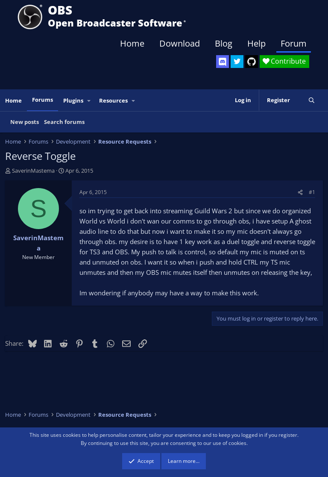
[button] (89, 100)
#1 (312, 192)
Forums (42, 99)
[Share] (300, 192)
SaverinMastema (33, 170)
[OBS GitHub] (251, 61)
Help (256, 43)
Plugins (73, 100)
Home (132, 43)
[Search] (311, 100)
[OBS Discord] (222, 61)
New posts (24, 122)
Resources (113, 100)
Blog (223, 43)
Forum (294, 43)
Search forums (64, 122)
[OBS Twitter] (237, 61)
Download (179, 43)
